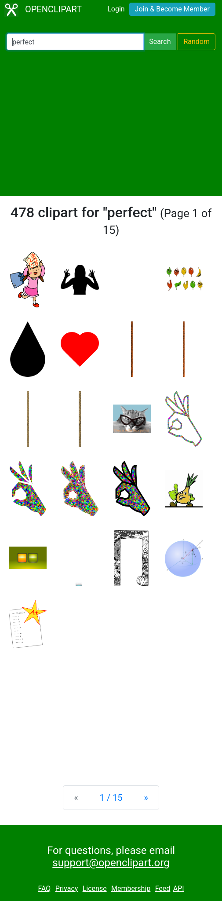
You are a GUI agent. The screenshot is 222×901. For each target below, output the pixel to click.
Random (196, 41)
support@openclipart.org (110, 863)
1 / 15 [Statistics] (111, 797)
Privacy (66, 888)
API (178, 888)
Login (115, 9)
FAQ (44, 888)
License (95, 888)
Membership (130, 888)
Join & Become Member (172, 9)
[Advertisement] (111, 123)
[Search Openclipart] (75, 41)
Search (160, 41)
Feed (163, 888)
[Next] (146, 797)
